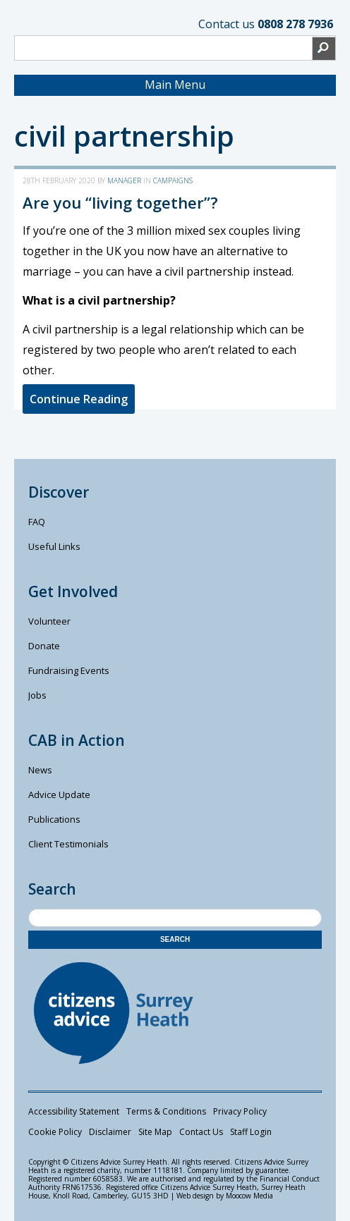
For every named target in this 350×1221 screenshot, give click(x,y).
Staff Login (251, 1132)
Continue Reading (79, 399)
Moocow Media (249, 1196)
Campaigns (173, 180)
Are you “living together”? (120, 202)
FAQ (36, 521)
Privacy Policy (240, 1111)
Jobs (37, 695)
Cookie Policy (55, 1132)
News (40, 769)
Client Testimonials (68, 843)
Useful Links (54, 546)
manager (124, 180)
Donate (44, 645)
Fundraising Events (68, 670)
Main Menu (175, 84)
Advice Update (59, 794)
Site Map (155, 1132)
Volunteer (49, 621)
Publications (54, 819)
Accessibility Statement (73, 1111)
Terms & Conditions (166, 1111)
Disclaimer (110, 1132)
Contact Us (201, 1132)
